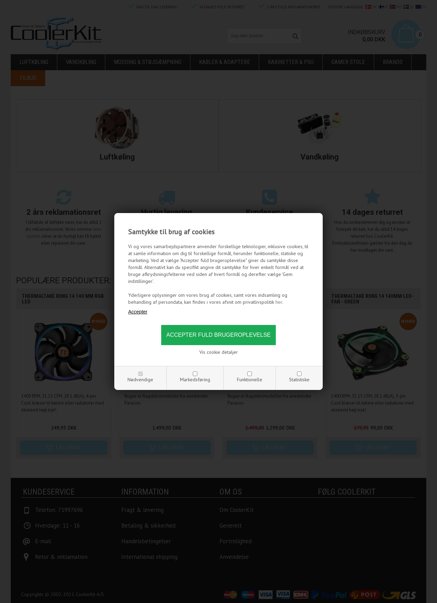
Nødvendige (140, 379)
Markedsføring (195, 379)
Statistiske (299, 379)
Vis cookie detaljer (218, 352)
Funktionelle (249, 379)
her (278, 302)
